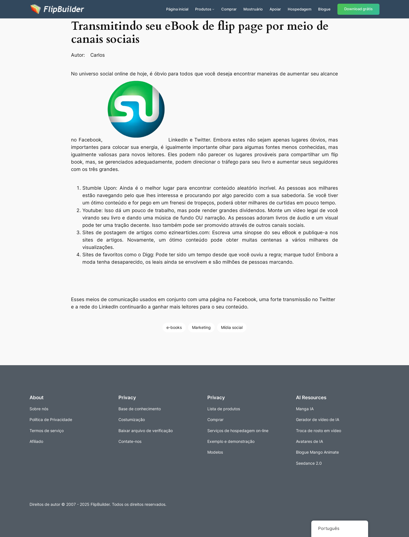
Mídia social (232, 327)
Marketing (201, 327)
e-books (174, 327)
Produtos (203, 9)
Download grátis (358, 9)
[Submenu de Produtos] (213, 9)
